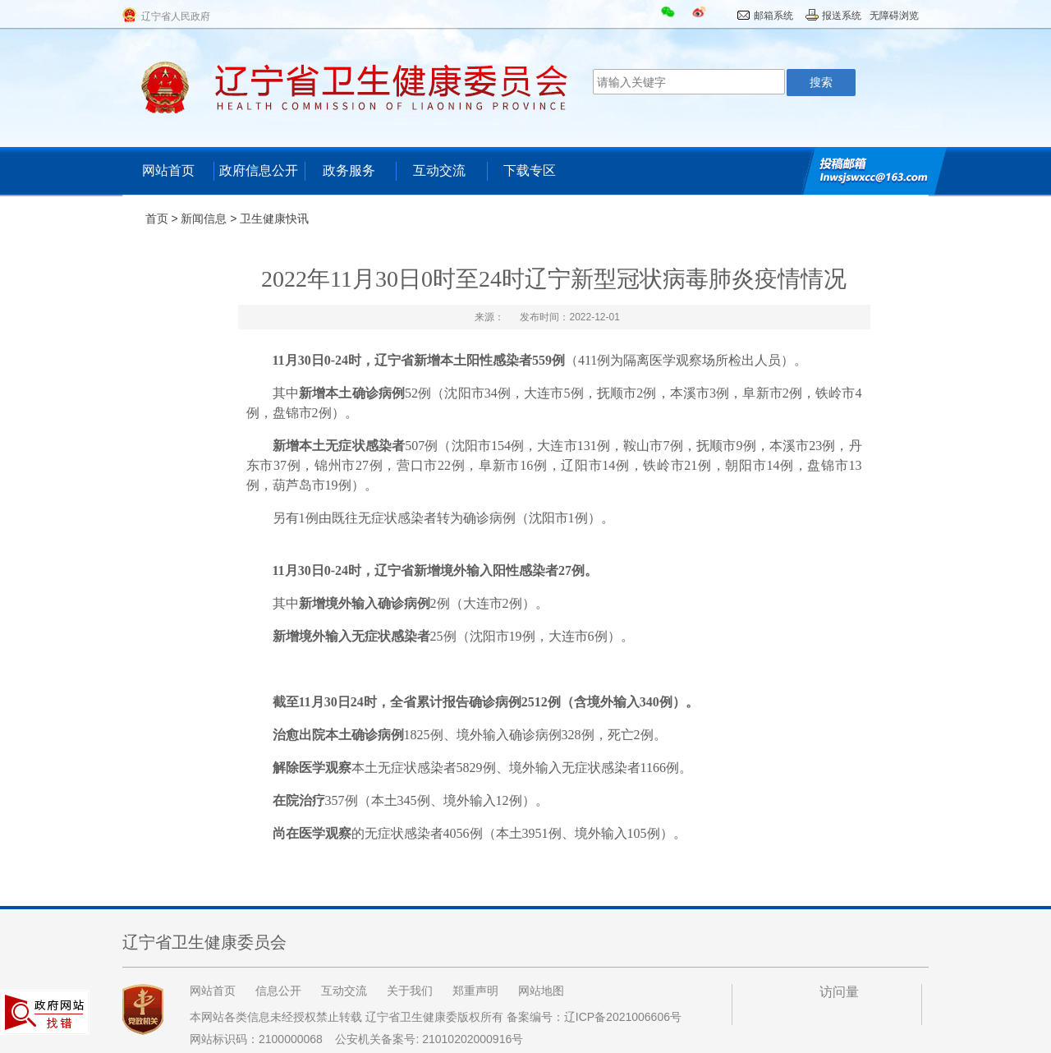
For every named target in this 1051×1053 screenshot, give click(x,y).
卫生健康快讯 (274, 218)
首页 (156, 218)
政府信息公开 (258, 170)
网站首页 (168, 170)
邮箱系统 (773, 15)
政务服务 (349, 170)
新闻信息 (204, 218)
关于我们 (410, 990)
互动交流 (439, 170)
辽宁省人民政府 (175, 16)
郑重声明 (475, 990)
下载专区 (529, 170)
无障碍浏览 (894, 15)
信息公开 (278, 990)
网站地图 (541, 990)
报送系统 (841, 15)
